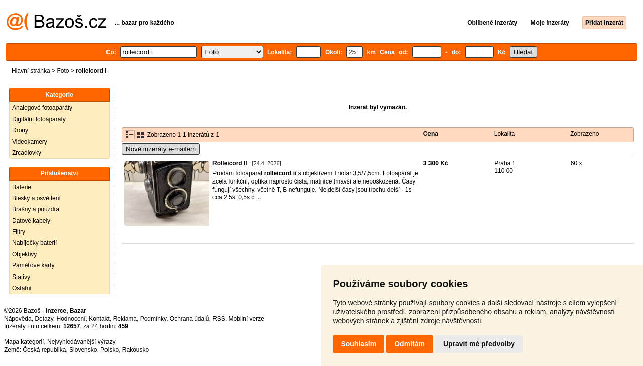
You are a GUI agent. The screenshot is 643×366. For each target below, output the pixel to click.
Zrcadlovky (26, 152)
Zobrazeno (584, 133)
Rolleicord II (229, 163)
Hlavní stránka (31, 70)
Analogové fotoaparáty (42, 107)
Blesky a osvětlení (36, 198)
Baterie (21, 187)
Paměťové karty (33, 265)
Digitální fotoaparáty (39, 119)
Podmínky (153, 318)
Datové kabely (31, 220)
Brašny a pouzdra (35, 209)
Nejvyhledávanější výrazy (81, 341)
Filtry (18, 231)
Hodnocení (71, 318)
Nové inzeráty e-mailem (161, 149)
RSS (218, 318)
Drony (20, 130)
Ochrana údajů (189, 318)
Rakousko (135, 349)
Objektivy (24, 254)
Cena (430, 133)
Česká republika (44, 349)
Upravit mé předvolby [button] (479, 344)
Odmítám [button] (409, 344)
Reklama (125, 318)
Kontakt (99, 318)
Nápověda (18, 318)
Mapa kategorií (24, 341)
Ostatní (22, 288)
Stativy (21, 277)
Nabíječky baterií (34, 242)
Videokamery (29, 141)
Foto (63, 70)
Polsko (109, 349)
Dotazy (44, 318)
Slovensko (83, 349)
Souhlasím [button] (358, 344)
